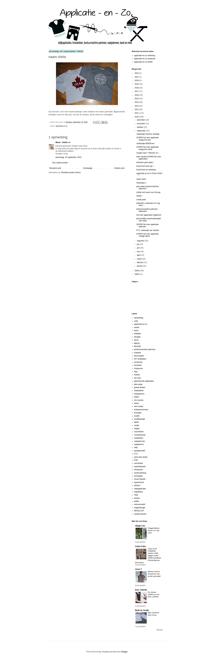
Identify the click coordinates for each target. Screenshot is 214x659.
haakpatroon (139, 394)
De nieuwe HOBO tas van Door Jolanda (153, 594)
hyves (136, 403)
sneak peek (141, 200)
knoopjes (138, 413)
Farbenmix (138, 368)
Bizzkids (137, 346)
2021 (137, 77)
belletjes (137, 334)
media (136, 425)
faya (136, 372)
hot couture (138, 400)
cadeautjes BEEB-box (145, 143)
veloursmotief (139, 504)
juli (138, 244)
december (141, 120)
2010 (137, 117)
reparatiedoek (139, 466)
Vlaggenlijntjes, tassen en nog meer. (154, 530)
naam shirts (141, 179)
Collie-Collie (140, 546)
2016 (137, 95)
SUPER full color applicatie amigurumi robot (147, 148)
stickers (137, 485)
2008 (137, 274)
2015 (137, 99)
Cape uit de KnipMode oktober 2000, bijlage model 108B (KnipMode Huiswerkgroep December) (148, 555)
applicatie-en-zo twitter (143, 62)
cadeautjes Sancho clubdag (147, 134)
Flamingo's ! (141, 183)
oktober (140, 127)
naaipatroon (139, 444)
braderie (137, 353)
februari (140, 262)
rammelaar (138, 463)
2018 (137, 88)
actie (136, 321)
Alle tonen (159, 630)
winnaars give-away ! (145, 162)
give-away (138, 384)
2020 (137, 80)
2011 (137, 113)
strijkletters (138, 492)
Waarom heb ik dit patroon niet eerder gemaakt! (154, 574)
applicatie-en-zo (61, 126)
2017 (137, 91)
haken (136, 397)
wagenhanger (139, 508)
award (136, 327)
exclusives (138, 362)
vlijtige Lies (140, 526)
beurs (136, 340)
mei (138, 251)
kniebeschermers (141, 410)
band (136, 330)
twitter (136, 501)
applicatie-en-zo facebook (144, 59)
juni (138, 248)
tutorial (137, 498)
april (139, 255)
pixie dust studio (140, 457)
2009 (137, 271)
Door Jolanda (141, 590)
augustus (141, 241)
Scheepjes (138, 476)
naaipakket (138, 438)
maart (139, 259)
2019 (137, 84)
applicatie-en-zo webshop (144, 55)
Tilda (136, 495)
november (141, 124)
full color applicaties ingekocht (148, 215)
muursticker (139, 432)
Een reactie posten (60, 163)
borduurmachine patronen (144, 349)
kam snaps (138, 406)
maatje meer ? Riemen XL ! (147, 153)
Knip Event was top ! (144, 166)
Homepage (87, 168)
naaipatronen (139, 441)
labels (136, 422)
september (141, 131)
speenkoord (139, 482)
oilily (136, 447)
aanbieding (138, 318)
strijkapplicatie (140, 489)
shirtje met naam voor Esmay (148, 192)
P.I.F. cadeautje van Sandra (147, 230)
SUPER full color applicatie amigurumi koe (147, 138)
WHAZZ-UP (139, 511)
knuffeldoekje (139, 419)
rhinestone (138, 470)
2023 (137, 73)
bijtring (137, 343)
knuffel (137, 416)
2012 (137, 109)
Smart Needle (139, 479)
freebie (137, 375)
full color (137, 378)
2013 (137, 106)
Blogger (124, 652)
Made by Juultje (142, 610)
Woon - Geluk (61, 142)
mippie (137, 428)
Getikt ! (139, 196)
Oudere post (119, 168)
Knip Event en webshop (146, 170)
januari (140, 266)
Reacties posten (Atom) (71, 172)
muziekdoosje (139, 435)
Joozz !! (138, 569)
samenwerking (140, 473)
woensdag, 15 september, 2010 (68, 157)
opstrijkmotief (139, 451)
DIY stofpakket (140, 359)
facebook (138, 365)
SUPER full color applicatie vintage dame (147, 235)
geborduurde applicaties (144, 381)
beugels (137, 337)
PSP (136, 460)
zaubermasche (140, 514)
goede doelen (139, 387)
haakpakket (139, 390)
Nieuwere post (55, 168)
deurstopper (139, 356)
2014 (137, 102)
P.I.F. (136, 454)
